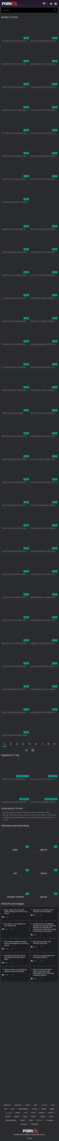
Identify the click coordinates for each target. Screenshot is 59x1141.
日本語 (31, 1120)
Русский (7, 1116)
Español (16, 1116)
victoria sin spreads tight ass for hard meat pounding (44, 956)
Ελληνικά (34, 1109)
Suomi (13, 1109)
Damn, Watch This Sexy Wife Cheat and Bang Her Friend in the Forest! (16, 911)
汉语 (5, 1109)
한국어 (53, 1105)
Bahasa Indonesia (11, 1120)
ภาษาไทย (44, 1105)
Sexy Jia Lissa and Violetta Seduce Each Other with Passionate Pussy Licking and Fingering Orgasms (43, 972)
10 (26, 750)
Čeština (43, 1109)
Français (42, 1116)
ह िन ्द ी (40, 1120)
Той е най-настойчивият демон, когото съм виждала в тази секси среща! (16, 943)
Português (50, 1120)
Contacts (29, 1138)
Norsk (35, 1105)
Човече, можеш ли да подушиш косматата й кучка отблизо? (15, 970)
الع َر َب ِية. (8, 1112)
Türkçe (51, 1116)
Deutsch (33, 1116)
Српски (27, 1105)
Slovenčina (18, 1105)
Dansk (25, 1116)
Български (24, 1124)
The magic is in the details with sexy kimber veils (15, 925)
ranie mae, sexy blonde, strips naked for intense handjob (43, 911)
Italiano (17, 1112)
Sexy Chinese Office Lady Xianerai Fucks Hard (42, 942)
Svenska (50, 1112)
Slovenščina (7, 1105)
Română (41, 1112)
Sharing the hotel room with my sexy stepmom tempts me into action (15, 957)
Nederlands (34, 1124)
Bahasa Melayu (23, 1109)
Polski (33, 1112)
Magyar (52, 1109)
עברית (25, 1112)
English (22, 1120)
